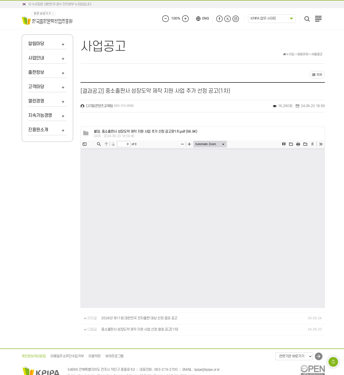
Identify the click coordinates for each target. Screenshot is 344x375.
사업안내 (36, 58)
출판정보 (36, 72)
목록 (317, 75)
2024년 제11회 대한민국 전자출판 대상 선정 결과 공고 (139, 318)
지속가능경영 (40, 115)
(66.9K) (145, 132)
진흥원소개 (38, 129)
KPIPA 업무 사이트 (263, 18)
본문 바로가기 (42, 13)
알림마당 (36, 43)
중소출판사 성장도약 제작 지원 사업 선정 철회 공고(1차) (139, 329)
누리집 (289, 54)
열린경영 (36, 101)
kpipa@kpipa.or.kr (207, 370)
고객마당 (36, 86)
